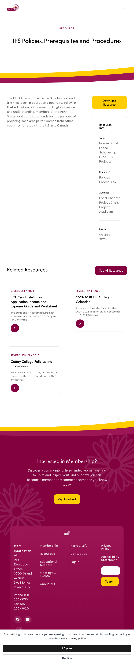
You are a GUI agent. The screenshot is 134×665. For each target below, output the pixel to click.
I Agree (67, 648)
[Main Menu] (125, 8)
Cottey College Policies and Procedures (31, 363)
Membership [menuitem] (49, 546)
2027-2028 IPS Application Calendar (95, 299)
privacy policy (77, 638)
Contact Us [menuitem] (78, 554)
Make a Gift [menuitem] (78, 546)
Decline (67, 658)
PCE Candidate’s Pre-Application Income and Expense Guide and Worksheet (34, 301)
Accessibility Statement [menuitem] (110, 558)
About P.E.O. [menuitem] (48, 584)
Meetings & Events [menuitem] (48, 574)
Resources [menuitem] (47, 554)
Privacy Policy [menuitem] (106, 547)
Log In (74, 562)
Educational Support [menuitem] (48, 563)
